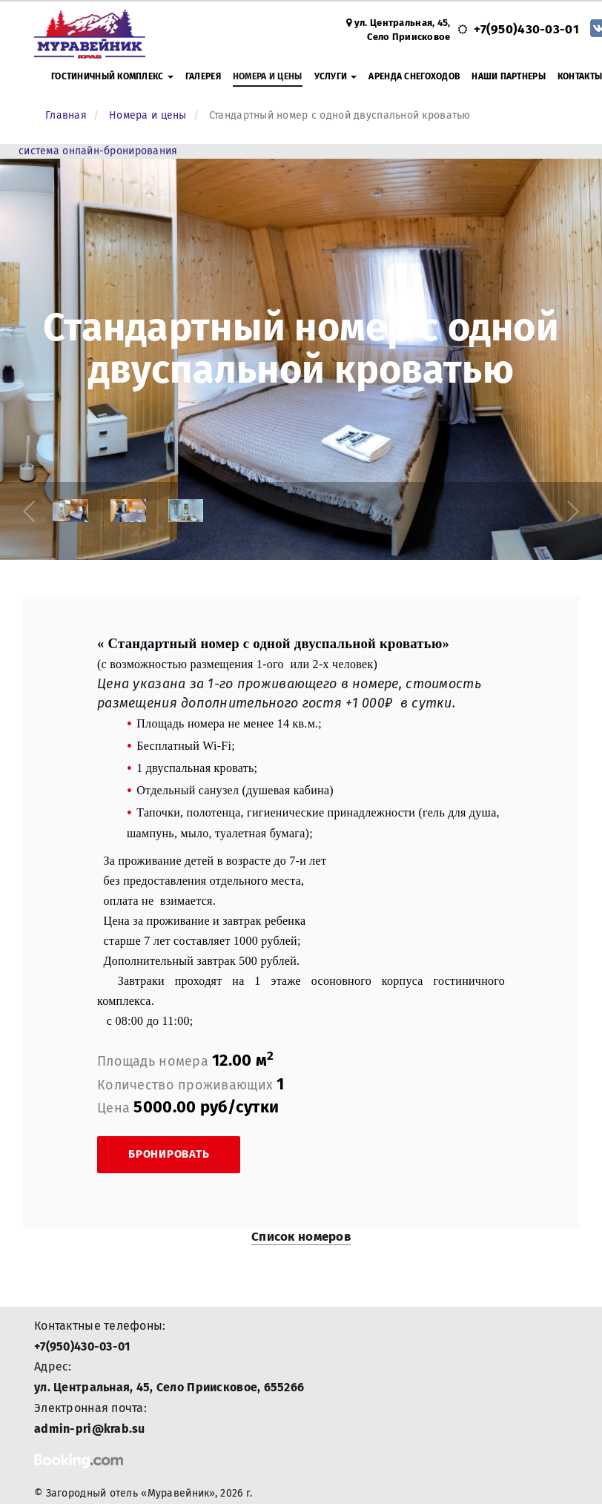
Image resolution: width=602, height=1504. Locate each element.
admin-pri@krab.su (89, 1429)
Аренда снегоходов (414, 76)
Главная (66, 115)
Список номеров (301, 1236)
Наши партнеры (509, 76)
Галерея (203, 76)
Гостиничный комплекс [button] (112, 76)
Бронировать (168, 1154)
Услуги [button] (335, 76)
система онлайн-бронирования (98, 151)
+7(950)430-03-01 (526, 29)
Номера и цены (267, 76)
